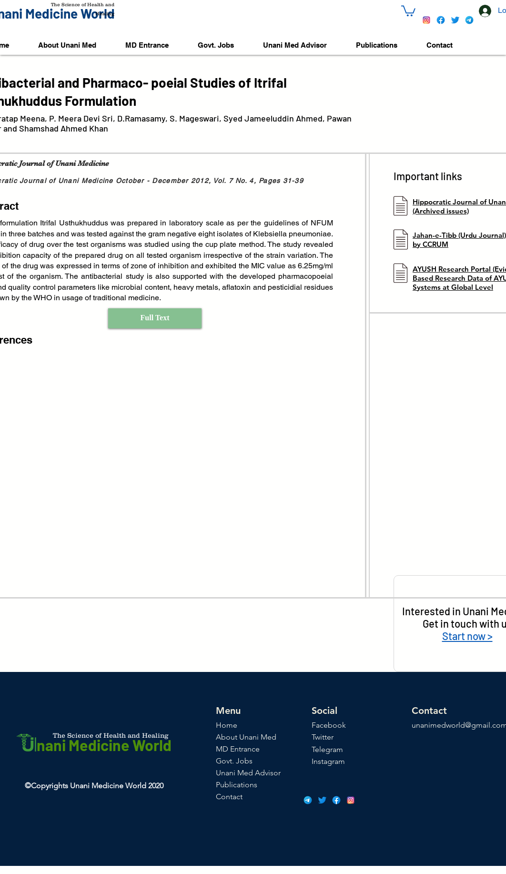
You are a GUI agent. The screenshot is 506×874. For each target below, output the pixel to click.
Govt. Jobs (234, 760)
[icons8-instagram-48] (426, 20)
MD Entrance (238, 748)
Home (226, 725)
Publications (236, 784)
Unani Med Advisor (248, 772)
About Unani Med (246, 737)
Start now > (467, 636)
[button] (408, 10)
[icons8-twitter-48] (455, 20)
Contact (229, 796)
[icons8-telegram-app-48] (469, 20)
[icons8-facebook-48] (440, 20)
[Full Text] (155, 318)
